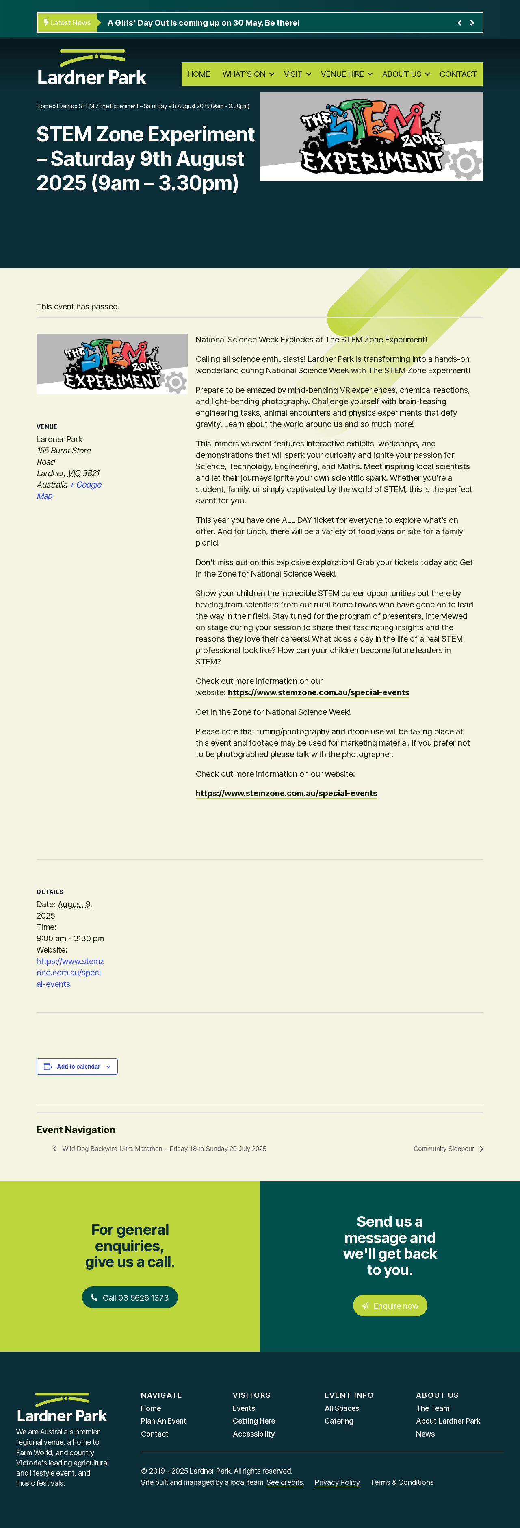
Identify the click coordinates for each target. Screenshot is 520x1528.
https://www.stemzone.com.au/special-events (319, 692)
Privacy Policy (337, 1482)
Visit (293, 74)
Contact (458, 74)
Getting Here (254, 1421)
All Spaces (342, 1408)
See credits (284, 1482)
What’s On (244, 74)
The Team (433, 1408)
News (425, 1434)
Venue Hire (342, 74)
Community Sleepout (445, 1148)
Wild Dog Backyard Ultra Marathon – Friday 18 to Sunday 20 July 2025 (163, 1148)
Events (65, 105)
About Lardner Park (448, 1421)
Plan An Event (163, 1421)
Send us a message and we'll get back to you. (390, 1245)
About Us (401, 74)
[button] (271, 74)
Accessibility (254, 1434)
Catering (339, 1421)
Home (199, 74)
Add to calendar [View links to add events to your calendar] (78, 1066)
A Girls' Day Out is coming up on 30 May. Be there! (203, 23)
